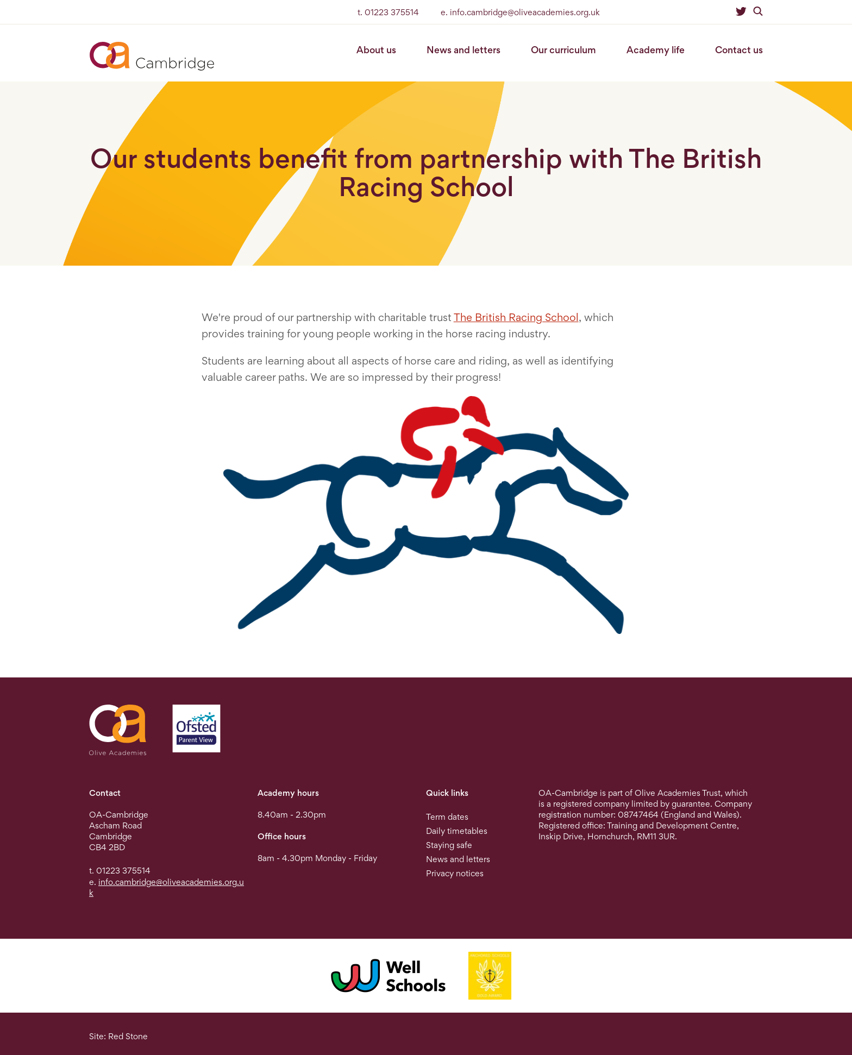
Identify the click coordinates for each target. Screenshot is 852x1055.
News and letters (463, 49)
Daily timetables (456, 831)
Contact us (739, 49)
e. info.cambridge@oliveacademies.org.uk (520, 12)
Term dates (447, 817)
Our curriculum (563, 49)
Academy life (656, 49)
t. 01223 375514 (388, 12)
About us (376, 49)
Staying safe (449, 845)
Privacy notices (455, 873)
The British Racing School (516, 317)
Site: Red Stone (118, 1036)
